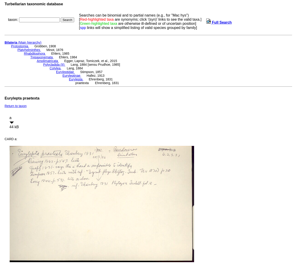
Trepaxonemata (42, 57)
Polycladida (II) (54, 64)
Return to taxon (16, 106)
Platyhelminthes (29, 50)
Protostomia (20, 46)
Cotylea (55, 68)
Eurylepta (76, 79)
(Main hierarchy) (23, 42)
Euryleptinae (71, 75)
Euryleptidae (65, 72)
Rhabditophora (35, 53)
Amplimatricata (48, 61)
